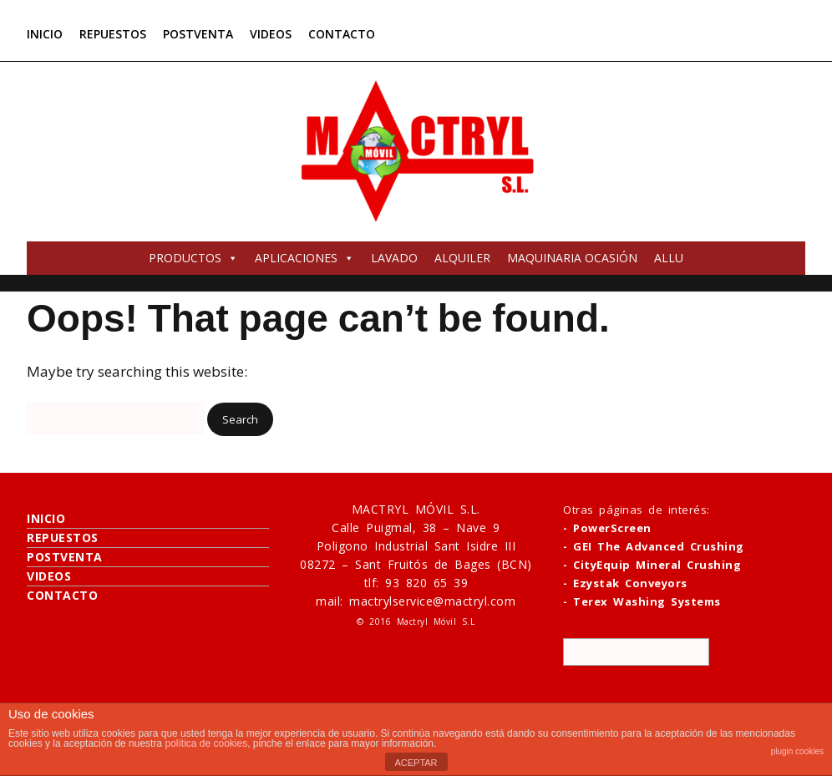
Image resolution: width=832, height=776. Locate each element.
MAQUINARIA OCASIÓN (572, 258)
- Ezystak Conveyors (625, 583)
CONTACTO (341, 34)
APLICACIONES (304, 258)
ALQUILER (462, 258)
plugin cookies (797, 751)
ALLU (668, 258)
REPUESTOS (112, 34)
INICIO (45, 34)
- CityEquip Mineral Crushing (652, 564)
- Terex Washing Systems (642, 601)
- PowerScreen (607, 527)
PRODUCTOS (193, 258)
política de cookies (206, 743)
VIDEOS (271, 34)
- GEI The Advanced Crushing (653, 546)
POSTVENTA (198, 34)
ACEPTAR (415, 763)
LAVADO (394, 258)
